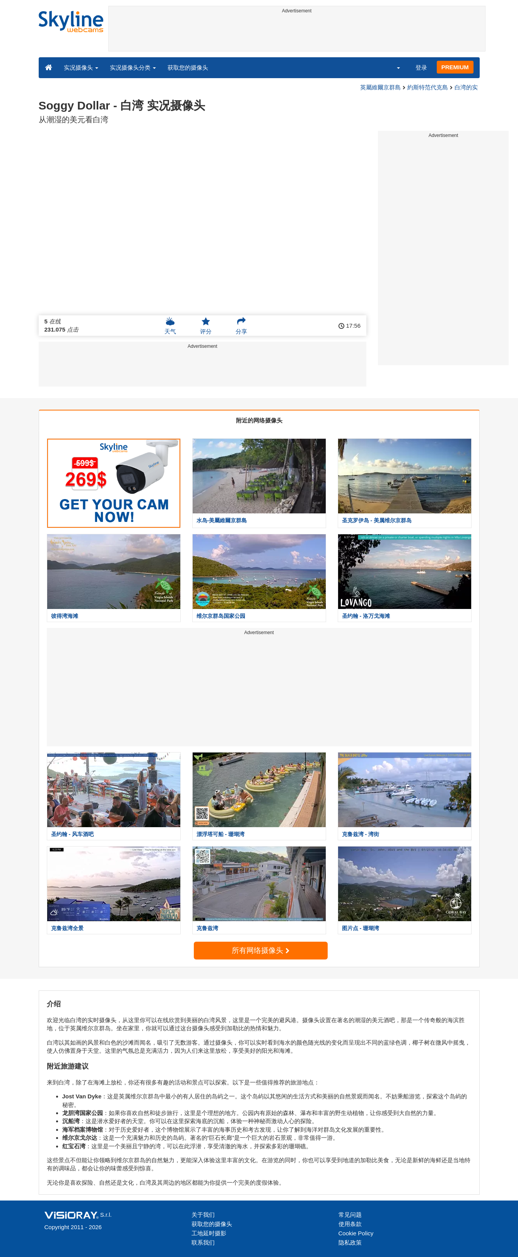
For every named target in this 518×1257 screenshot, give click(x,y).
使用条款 (350, 1224)
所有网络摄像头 (260, 950)
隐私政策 (350, 1242)
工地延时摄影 (208, 1233)
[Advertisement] (297, 33)
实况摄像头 (81, 67)
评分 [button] (206, 326)
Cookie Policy (356, 1233)
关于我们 (203, 1214)
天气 (170, 326)
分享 (241, 326)
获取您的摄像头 (188, 67)
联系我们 (203, 1242)
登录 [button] (421, 67)
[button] (393, 67)
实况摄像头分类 (133, 67)
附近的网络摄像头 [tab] (259, 420)
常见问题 (350, 1214)
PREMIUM (455, 67)
